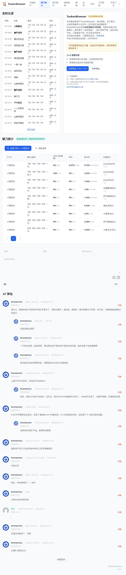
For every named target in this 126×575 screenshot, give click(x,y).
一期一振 (18, 64)
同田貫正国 (19, 45)
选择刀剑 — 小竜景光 (18, 148)
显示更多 (31, 129)
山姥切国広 (19, 83)
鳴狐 (16, 77)
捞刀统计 (55, 4)
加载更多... (62, 559)
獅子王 (17, 96)
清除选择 (40, 148)
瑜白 (13, 508)
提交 (116, 284)
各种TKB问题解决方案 (75, 87)
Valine (120, 566)
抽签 (76, 4)
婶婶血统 (67, 4)
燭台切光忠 (19, 39)
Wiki (92, 4)
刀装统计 (32, 4)
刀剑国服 (101, 4)
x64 (96, 79)
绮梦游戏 (100, 35)
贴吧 (84, 4)
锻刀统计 (44, 4)
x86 (91, 79)
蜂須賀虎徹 (19, 58)
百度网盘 (77, 68)
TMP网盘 (96, 68)
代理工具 (115, 4)
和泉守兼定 (19, 123)
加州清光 (18, 70)
